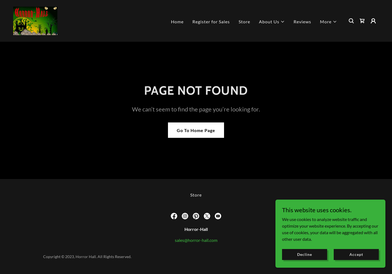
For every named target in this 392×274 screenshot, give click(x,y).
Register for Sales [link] (211, 21)
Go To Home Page (196, 130)
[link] (35, 20)
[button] (272, 21)
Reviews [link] (302, 21)
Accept (356, 254)
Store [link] (244, 21)
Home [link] (177, 21)
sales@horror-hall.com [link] (196, 240)
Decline (304, 254)
